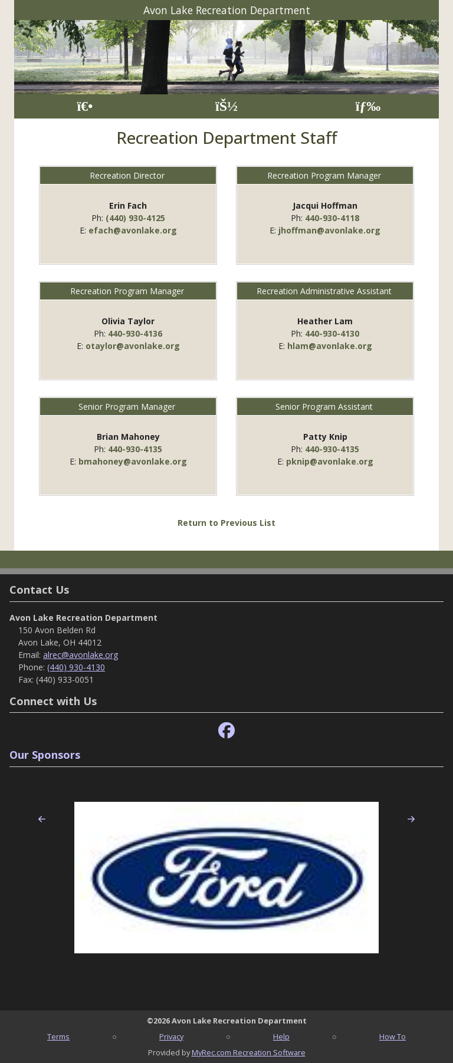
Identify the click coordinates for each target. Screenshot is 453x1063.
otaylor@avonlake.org (133, 345)
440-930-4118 (332, 217)
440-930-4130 (332, 333)
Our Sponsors (44, 755)
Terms (58, 1036)
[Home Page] (85, 106)
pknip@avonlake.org (329, 461)
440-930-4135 (135, 449)
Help (281, 1036)
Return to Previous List (226, 522)
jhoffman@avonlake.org (329, 230)
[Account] (226, 106)
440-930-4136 (135, 333)
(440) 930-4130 (76, 667)
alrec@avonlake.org (80, 654)
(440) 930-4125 (135, 217)
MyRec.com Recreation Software (249, 1052)
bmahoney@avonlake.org (132, 461)
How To (392, 1036)
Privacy (171, 1036)
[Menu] (368, 106)
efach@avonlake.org (132, 230)
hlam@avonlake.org (329, 345)
